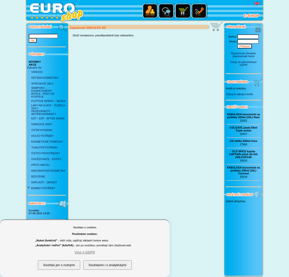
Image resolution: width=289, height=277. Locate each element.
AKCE (32, 64)
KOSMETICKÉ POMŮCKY (47, 141)
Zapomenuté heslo (243, 56)
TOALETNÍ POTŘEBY (44, 147)
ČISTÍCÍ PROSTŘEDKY (45, 153)
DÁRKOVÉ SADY (41, 124)
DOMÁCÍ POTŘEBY (43, 188)
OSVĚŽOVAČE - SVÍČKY (46, 159)
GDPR (243, 64)
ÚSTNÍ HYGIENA (41, 130)
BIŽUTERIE (38, 176)
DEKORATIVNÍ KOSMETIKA (48, 170)
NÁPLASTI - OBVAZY (44, 182)
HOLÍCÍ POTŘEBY (42, 135)
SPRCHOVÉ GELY (42, 83)
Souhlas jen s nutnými (59, 265)
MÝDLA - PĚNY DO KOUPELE (43, 95)
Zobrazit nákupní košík (239, 94)
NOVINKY (35, 61)
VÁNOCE (36, 71)
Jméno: (232, 36)
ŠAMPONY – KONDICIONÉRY (41, 89)
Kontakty (34, 210)
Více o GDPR (85, 252)
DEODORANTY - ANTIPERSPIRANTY (43, 112)
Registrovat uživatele (243, 53)
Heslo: (233, 41)
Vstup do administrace (243, 62)
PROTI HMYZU (40, 164)
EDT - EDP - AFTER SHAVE (48, 118)
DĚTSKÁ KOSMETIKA (44, 77)
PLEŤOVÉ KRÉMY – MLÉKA (48, 101)
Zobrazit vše (34, 67)
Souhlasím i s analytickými (107, 265)
